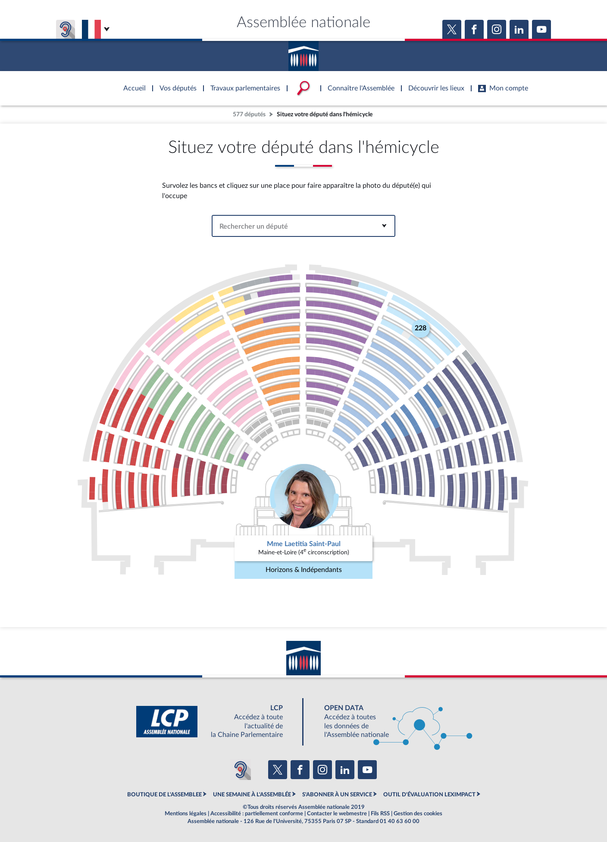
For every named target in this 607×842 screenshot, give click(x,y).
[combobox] (304, 226)
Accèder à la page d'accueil (303, 53)
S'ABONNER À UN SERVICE (337, 794)
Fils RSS (380, 813)
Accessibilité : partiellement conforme (256, 813)
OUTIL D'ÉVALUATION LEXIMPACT (429, 794)
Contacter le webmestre (337, 813)
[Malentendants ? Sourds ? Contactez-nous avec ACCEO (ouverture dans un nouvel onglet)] (240, 769)
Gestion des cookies (418, 813)
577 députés (249, 114)
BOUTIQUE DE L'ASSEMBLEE (164, 794)
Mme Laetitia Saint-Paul (304, 544)
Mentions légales (186, 813)
